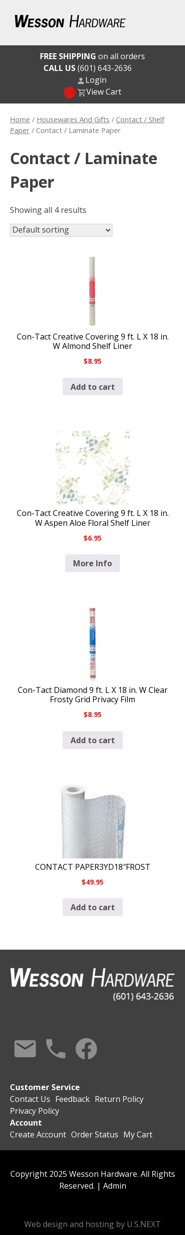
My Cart (137, 1134)
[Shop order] (61, 230)
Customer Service (45, 1087)
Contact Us (25, 1049)
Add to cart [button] (93, 386)
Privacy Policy (34, 1110)
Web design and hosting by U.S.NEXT (92, 1224)
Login (96, 79)
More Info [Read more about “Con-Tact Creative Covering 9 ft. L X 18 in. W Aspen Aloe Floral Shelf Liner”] (92, 563)
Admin (114, 1185)
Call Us (56, 1049)
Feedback (72, 1099)
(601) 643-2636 (87, 68)
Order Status (94, 1134)
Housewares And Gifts (73, 119)
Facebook (86, 1049)
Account (26, 1122)
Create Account (38, 1134)
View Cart (103, 91)
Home (20, 119)
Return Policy (119, 1099)
